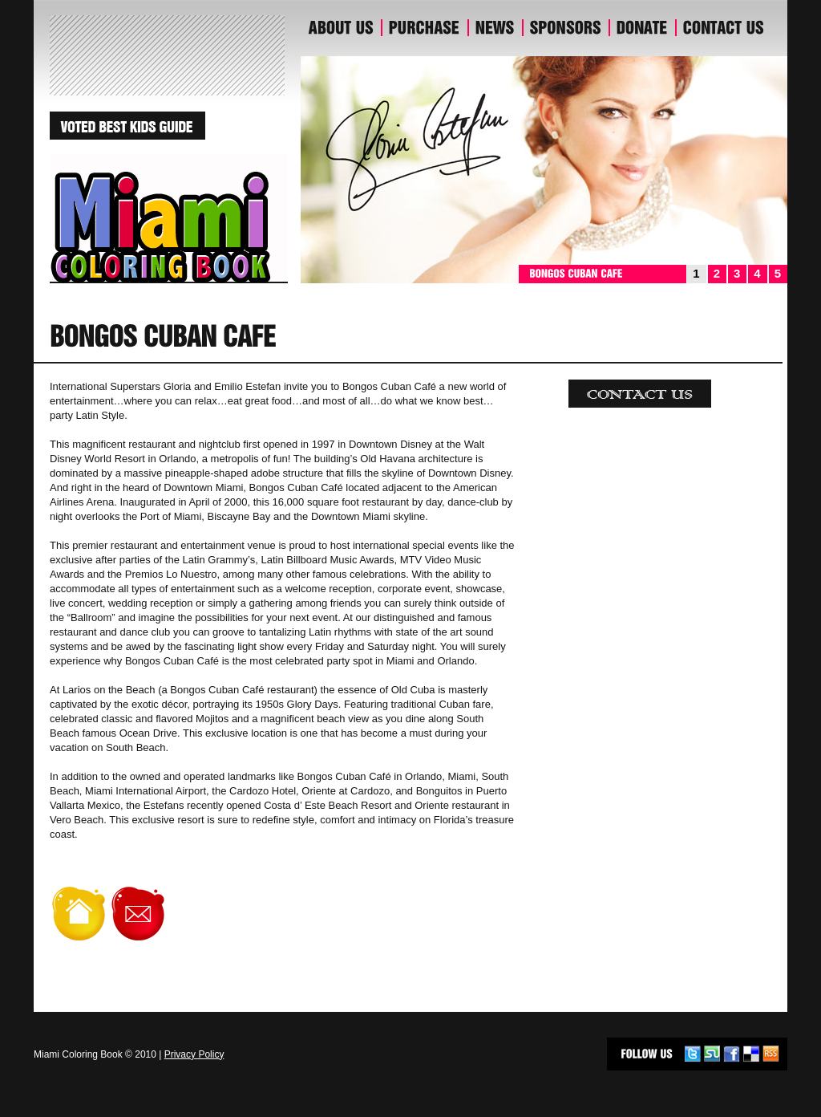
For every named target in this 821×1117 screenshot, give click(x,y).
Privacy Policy (194, 1054)
